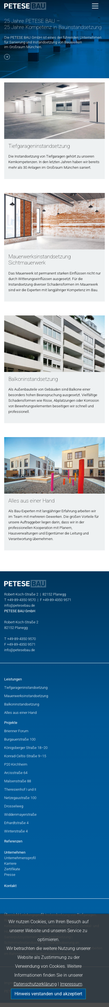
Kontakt (10, 886)
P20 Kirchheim (15, 764)
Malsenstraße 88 (17, 781)
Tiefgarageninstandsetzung (26, 687)
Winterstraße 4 (16, 831)
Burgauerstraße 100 (19, 739)
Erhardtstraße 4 (16, 823)
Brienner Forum (16, 731)
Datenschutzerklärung (35, 984)
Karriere (10, 863)
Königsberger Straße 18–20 (26, 748)
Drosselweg (13, 806)
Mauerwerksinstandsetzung (26, 696)
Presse (9, 875)
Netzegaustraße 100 (20, 798)
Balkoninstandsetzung (21, 704)
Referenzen (13, 841)
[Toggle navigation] (95, 6)
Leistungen (13, 679)
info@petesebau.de (19, 605)
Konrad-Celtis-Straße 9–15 (25, 756)
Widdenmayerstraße (20, 814)
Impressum (71, 984)
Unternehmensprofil (20, 858)
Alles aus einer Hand (20, 712)
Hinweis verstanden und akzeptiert (48, 993)
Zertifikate (12, 869)
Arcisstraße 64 (15, 773)
